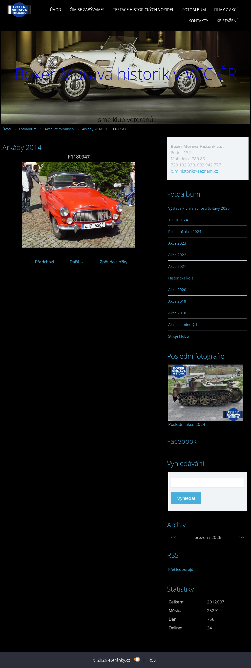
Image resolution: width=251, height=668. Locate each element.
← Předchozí (42, 262)
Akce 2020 (177, 289)
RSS (152, 660)
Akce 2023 (177, 243)
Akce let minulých (59, 129)
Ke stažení (227, 20)
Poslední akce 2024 (184, 231)
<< (173, 537)
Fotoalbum (194, 9)
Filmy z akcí (225, 9)
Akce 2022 (177, 254)
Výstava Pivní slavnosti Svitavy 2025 (199, 208)
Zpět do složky (113, 262)
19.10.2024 (178, 219)
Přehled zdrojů (180, 569)
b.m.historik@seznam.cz (194, 171)
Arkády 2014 (92, 129)
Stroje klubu (178, 336)
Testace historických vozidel (143, 9)
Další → (77, 262)
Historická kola (180, 278)
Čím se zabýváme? (87, 9)
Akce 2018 (177, 312)
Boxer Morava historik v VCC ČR (125, 73)
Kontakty (198, 20)
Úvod (55, 9)
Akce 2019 (177, 301)
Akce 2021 (177, 266)
